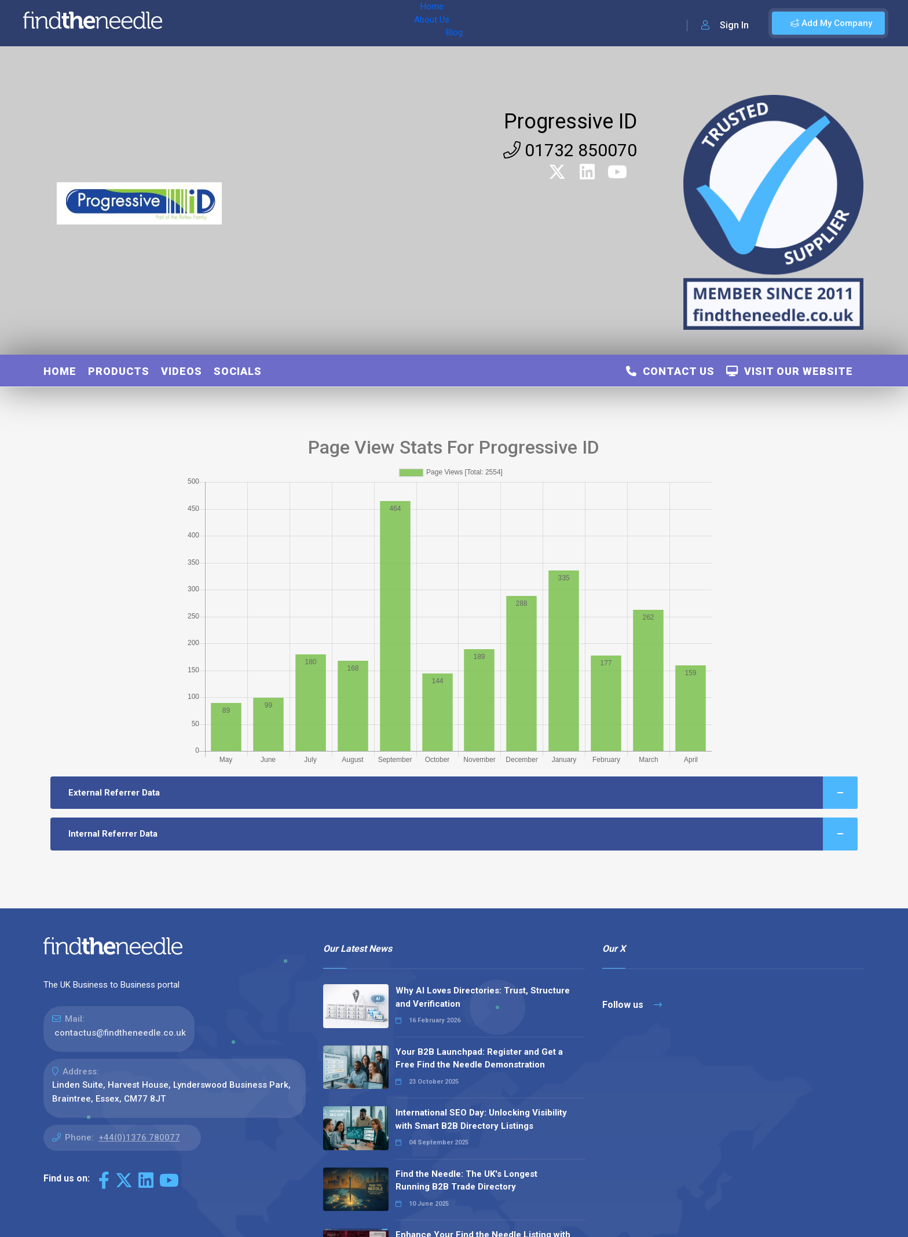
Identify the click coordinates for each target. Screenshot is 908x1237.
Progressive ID (570, 121)
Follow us (632, 1004)
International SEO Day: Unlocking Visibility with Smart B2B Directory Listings (481, 1119)
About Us (248, 23)
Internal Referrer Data (463, 834)
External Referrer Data (463, 792)
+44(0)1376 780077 (139, 1137)
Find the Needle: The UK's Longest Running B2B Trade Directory (466, 1180)
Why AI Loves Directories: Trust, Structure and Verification (483, 997)
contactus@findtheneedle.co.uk (120, 1033)
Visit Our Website (789, 371)
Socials (238, 371)
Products (118, 371)
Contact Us (670, 371)
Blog (289, 23)
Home (204, 23)
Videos (181, 371)
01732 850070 (570, 150)
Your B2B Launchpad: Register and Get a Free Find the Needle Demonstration (479, 1058)
